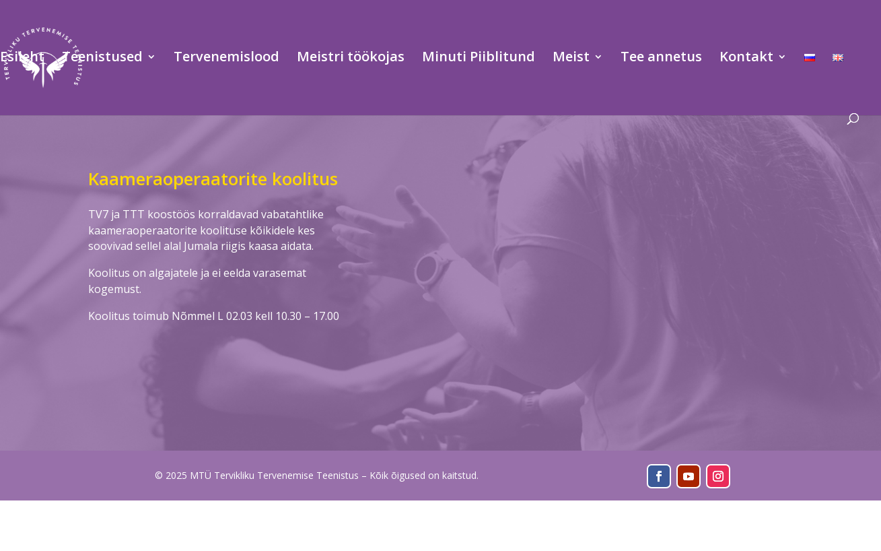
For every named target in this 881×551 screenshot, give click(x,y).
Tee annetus (661, 58)
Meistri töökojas (350, 58)
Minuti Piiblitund (478, 58)
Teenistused (102, 58)
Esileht (22, 58)
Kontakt (746, 58)
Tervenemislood (226, 58)
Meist (571, 58)
